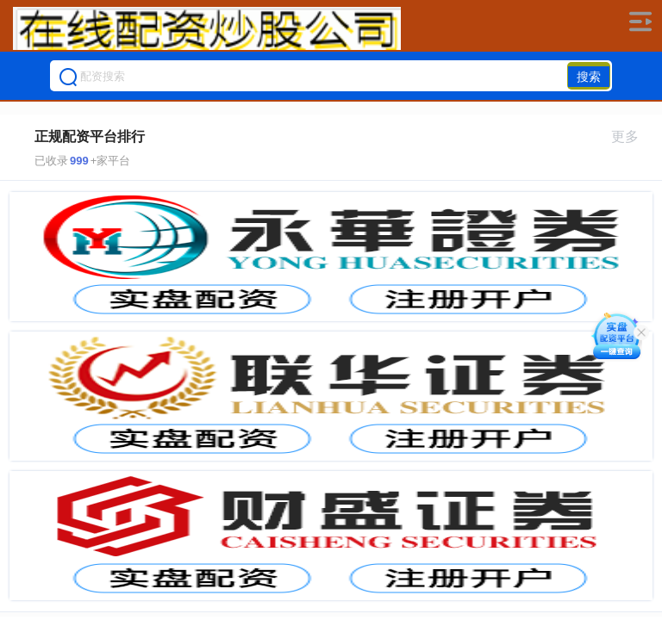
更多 (632, 136)
